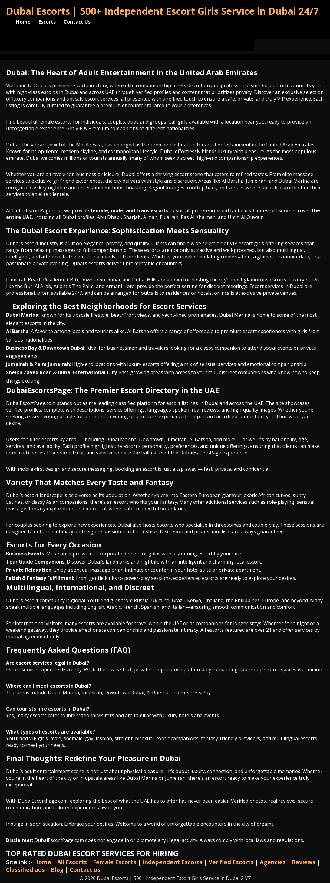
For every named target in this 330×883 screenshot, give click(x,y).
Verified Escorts (231, 862)
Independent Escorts (172, 862)
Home (23, 21)
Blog (57, 869)
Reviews (303, 862)
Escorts (47, 21)
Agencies (273, 862)
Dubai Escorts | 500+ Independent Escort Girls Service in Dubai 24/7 (162, 11)
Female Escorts (114, 862)
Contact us (85, 869)
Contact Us (77, 21)
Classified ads (25, 869)
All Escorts (72, 862)
